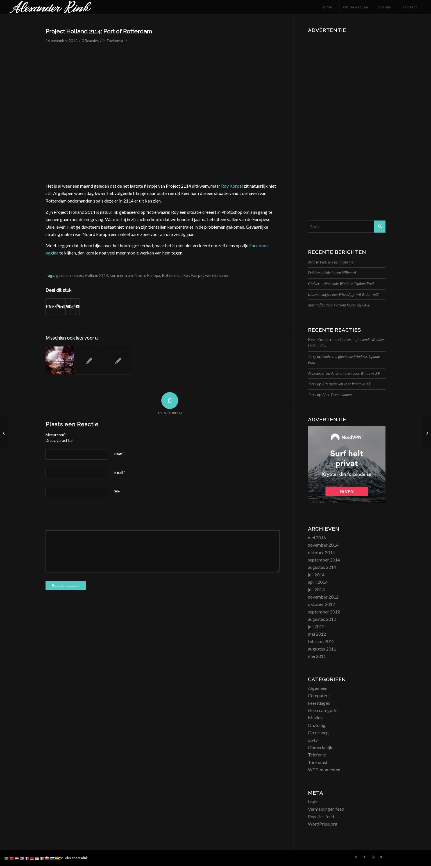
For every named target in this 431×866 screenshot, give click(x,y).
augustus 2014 (322, 567)
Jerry (312, 356)
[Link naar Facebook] (364, 857)
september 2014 (324, 559)
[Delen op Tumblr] (64, 306)
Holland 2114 (96, 275)
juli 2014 (316, 574)
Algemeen (317, 688)
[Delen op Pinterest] (57, 306)
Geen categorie (322, 710)
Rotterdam (172, 275)
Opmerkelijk (320, 747)
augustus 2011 (322, 648)
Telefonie (317, 754)
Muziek (315, 717)
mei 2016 (317, 537)
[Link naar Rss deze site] (381, 857)
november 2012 (323, 596)
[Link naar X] (356, 857)
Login (313, 801)
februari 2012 (321, 641)
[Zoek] (346, 227)
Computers (319, 695)
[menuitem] (326, 7)
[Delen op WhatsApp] (54, 306)
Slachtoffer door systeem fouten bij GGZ (339, 305)
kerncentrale (121, 275)
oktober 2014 (321, 552)
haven (77, 275)
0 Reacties (90, 40)
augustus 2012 (322, 619)
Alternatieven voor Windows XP (355, 373)
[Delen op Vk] (68, 306)
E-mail (119, 472)
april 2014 (318, 582)
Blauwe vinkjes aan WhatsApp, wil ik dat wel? (343, 294)
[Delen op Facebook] (47, 306)
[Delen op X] (50, 306)
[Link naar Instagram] (373, 857)
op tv (313, 740)
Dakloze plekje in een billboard (332, 273)
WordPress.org (322, 823)
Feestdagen (319, 703)
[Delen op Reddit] (73, 306)
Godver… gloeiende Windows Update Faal (341, 284)
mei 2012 (317, 634)
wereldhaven (216, 275)
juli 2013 (316, 589)
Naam (119, 453)
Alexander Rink (76, 858)
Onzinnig (316, 725)
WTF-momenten (324, 769)
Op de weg (318, 732)
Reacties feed (321, 816)
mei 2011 (317, 656)
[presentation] (88, 517)
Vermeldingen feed (326, 809)
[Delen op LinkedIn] (61, 306)
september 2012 (324, 611)
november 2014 (323, 544)
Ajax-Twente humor (337, 395)
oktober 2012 (321, 604)
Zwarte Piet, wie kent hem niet (331, 262)
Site (117, 491)
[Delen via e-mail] (78, 306)
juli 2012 (316, 626)
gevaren (63, 275)
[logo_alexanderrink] (50, 7)
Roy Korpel (232, 185)
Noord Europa (147, 275)
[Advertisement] (346, 119)
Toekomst (114, 40)
